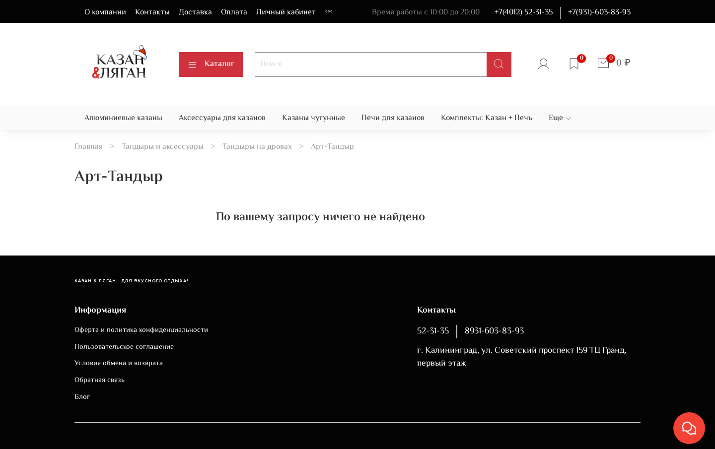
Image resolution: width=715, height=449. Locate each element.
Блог (82, 397)
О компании (105, 12)
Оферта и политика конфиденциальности (141, 330)
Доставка (195, 12)
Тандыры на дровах (257, 147)
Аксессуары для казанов (222, 118)
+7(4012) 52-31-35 (524, 12)
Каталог (210, 64)
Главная (88, 147)
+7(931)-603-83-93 (599, 12)
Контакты (152, 12)
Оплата (234, 12)
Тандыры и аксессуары (163, 147)
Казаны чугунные (313, 118)
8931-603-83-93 (494, 331)
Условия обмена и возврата (118, 363)
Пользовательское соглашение (124, 347)
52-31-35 (433, 331)
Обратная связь (99, 380)
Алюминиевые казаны (123, 118)
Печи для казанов (393, 118)
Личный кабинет (286, 12)
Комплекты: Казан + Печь (486, 118)
